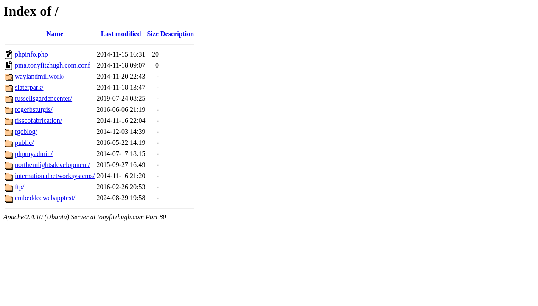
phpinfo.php (31, 54)
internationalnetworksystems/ (55, 175)
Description (177, 33)
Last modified (121, 33)
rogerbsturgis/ (34, 109)
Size (153, 33)
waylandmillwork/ (39, 76)
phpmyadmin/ (34, 153)
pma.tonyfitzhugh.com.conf (52, 65)
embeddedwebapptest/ (45, 197)
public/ (24, 142)
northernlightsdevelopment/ (52, 164)
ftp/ (19, 186)
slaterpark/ (29, 87)
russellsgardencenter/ (43, 98)
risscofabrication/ (38, 120)
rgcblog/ (26, 131)
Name (54, 33)
